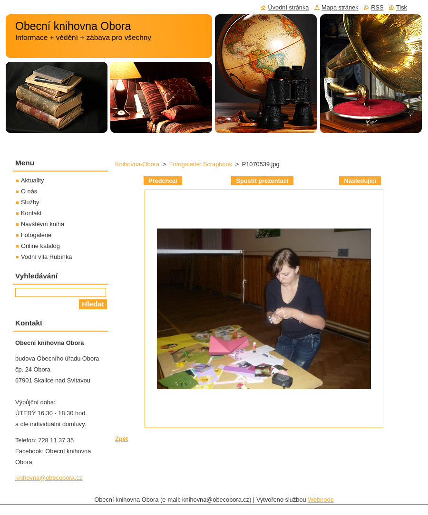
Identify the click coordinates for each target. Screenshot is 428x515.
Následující (360, 180)
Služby (30, 202)
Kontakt (31, 213)
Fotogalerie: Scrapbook (200, 164)
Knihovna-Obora (137, 164)
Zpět (121, 438)
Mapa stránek (340, 7)
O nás (29, 191)
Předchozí (162, 180)
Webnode (321, 499)
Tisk (401, 7)
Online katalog (40, 245)
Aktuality (32, 180)
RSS (377, 7)
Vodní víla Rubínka (46, 256)
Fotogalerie (36, 234)
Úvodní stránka (288, 7)
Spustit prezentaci (262, 180)
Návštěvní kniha (42, 224)
